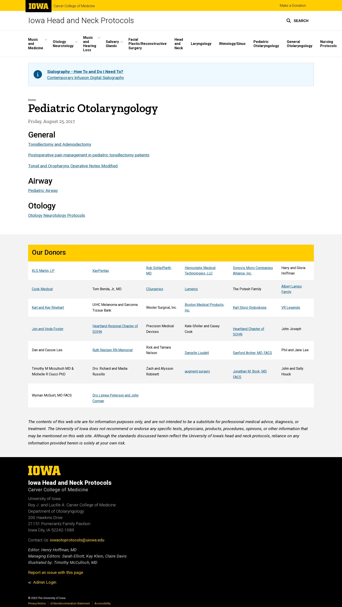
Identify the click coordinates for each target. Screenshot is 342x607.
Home (32, 100)
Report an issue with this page (55, 572)
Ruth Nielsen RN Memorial (112, 350)
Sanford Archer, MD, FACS (252, 353)
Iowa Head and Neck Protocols (81, 20)
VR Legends (290, 307)
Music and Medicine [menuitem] (35, 43)
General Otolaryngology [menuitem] (299, 44)
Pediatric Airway (43, 190)
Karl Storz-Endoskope (250, 307)
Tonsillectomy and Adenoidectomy (59, 144)
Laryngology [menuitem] (201, 44)
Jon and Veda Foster (47, 329)
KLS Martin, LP (43, 271)
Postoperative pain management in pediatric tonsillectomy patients (88, 155)
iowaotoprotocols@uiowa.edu (77, 540)
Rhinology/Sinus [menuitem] (232, 44)
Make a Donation (293, 5)
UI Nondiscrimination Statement (70, 603)
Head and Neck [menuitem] (178, 43)
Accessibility (102, 603)
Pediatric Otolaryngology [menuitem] (266, 44)
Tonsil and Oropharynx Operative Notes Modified (73, 165)
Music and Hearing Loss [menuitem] (89, 44)
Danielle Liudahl (197, 353)
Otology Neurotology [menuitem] (63, 44)
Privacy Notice (37, 603)
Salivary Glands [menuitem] (112, 44)
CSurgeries (154, 289)
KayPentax (100, 271)
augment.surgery (197, 371)
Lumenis (191, 289)
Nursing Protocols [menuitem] (328, 44)
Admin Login (44, 582)
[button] (297, 21)
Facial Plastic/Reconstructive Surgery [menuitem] (147, 43)
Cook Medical (42, 289)
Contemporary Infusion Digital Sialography (85, 77)
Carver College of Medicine (74, 6)
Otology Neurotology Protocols (56, 215)
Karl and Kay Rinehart (48, 307)
